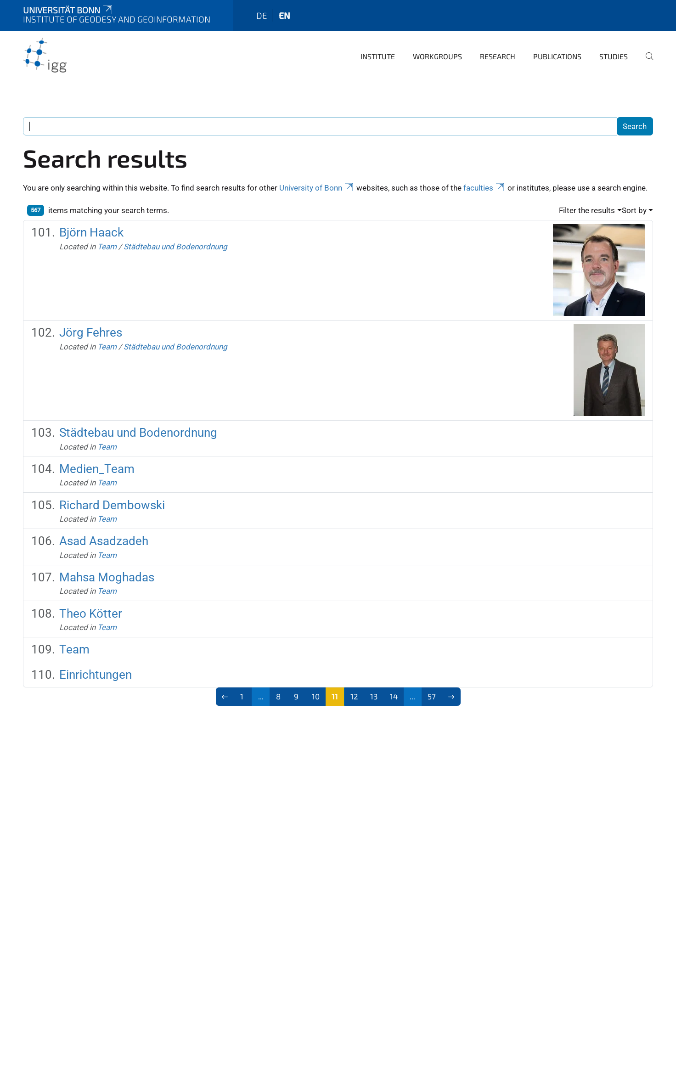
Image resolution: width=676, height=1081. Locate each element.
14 (394, 696)
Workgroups (437, 56)
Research (497, 56)
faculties (484, 187)
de (261, 15)
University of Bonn (317, 187)
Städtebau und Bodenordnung (175, 246)
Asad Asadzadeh (103, 541)
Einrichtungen (95, 674)
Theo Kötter (90, 613)
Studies (613, 56)
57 (432, 696)
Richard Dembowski (112, 505)
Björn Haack (91, 232)
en (284, 15)
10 (316, 696)
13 (373, 696)
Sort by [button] (634, 210)
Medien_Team (97, 469)
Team (107, 246)
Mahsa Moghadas (106, 577)
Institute (378, 56)
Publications (557, 56)
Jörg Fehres (90, 332)
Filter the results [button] (587, 210)
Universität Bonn (68, 10)
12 (354, 696)
